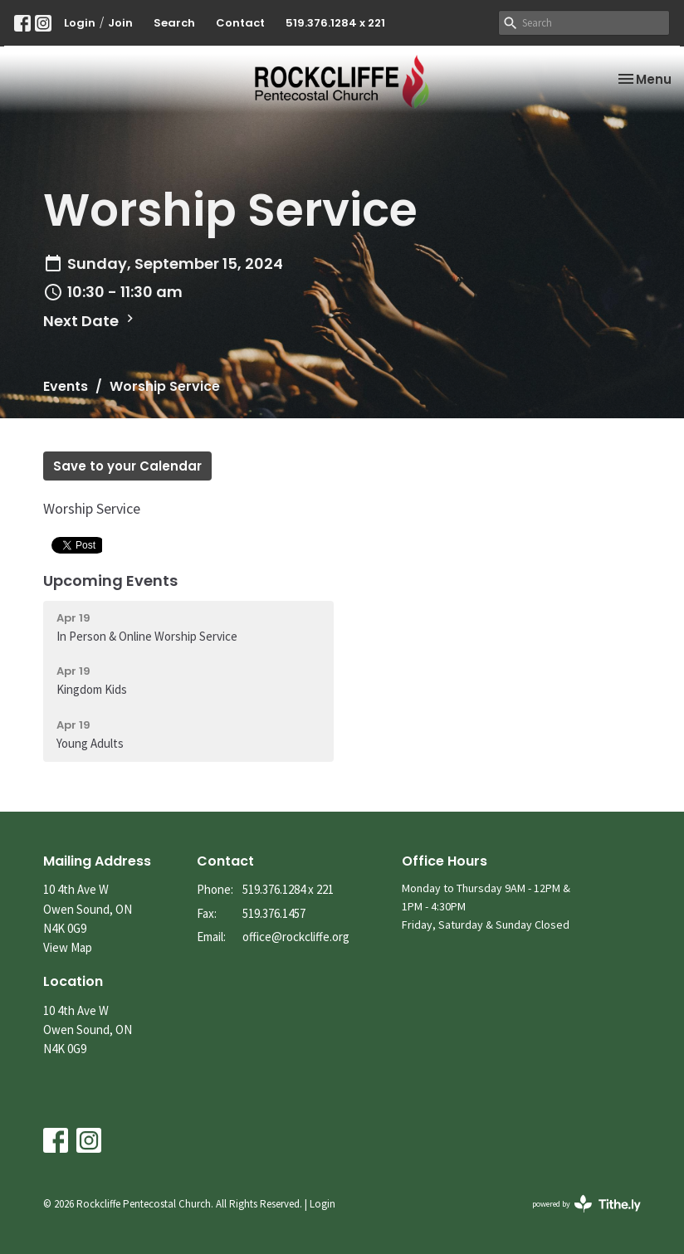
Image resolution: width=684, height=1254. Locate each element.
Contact (240, 23)
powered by (586, 1203)
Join (120, 23)
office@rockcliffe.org (295, 936)
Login (79, 23)
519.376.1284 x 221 (335, 23)
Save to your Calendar (127, 466)
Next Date (90, 320)
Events (65, 386)
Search (174, 23)
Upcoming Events (110, 580)
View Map (67, 947)
